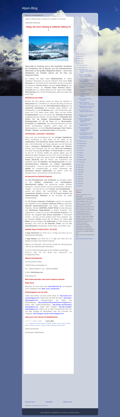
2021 (79, 167)
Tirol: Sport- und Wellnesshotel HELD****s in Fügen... (87, 71)
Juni (80, 150)
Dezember (82, 65)
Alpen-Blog (30, 8)
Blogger (77, 412)
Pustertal (67, 323)
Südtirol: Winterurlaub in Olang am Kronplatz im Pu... (85, 76)
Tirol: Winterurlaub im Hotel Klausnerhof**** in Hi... (86, 133)
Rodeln (27, 325)
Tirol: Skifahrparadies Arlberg (86, 83)
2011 (79, 186)
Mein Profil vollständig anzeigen (84, 238)
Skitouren (37, 325)
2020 (79, 169)
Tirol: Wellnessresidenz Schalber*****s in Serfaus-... (85, 95)
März (80, 157)
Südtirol (49, 325)
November (82, 67)
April (80, 155)
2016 (79, 179)
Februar (81, 159)
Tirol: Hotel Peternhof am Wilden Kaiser (85, 124)
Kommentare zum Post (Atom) (39, 405)
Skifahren (32, 325)
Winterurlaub (61, 325)
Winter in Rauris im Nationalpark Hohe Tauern (86, 103)
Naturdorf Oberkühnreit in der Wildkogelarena (86, 80)
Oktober (81, 141)
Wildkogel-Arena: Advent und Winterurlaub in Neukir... (86, 107)
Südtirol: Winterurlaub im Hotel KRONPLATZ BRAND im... (85, 120)
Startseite (49, 402)
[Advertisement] (48, 387)
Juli (80, 148)
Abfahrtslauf (32, 323)
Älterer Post (67, 402)
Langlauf (54, 323)
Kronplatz (48, 323)
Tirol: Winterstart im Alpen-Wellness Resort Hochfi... (86, 137)
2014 (79, 183)
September (82, 143)
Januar (81, 162)
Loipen (59, 323)
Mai (80, 152)
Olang (63, 323)
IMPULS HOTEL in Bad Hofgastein (85, 99)
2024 (79, 61)
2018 (79, 174)
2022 (79, 165)
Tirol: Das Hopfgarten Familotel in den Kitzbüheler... (84, 129)
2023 (79, 63)
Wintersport (54, 325)
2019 (79, 172)
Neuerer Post (30, 402)
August (81, 145)
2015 (79, 181)
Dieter (79, 192)
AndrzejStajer (64, 412)
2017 (79, 176)
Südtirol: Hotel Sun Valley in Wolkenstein (86, 115)
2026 (79, 56)
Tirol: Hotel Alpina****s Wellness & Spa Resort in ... (86, 111)
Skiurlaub (43, 325)
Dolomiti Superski (41, 323)
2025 (79, 58)
